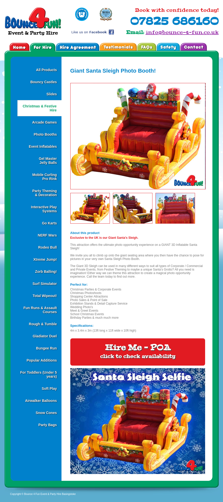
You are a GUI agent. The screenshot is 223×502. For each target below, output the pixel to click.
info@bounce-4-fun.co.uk (182, 32)
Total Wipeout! (45, 296)
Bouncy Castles (43, 82)
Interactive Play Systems (44, 209)
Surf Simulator (45, 284)
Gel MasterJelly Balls (48, 161)
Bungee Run (46, 348)
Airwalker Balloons (41, 401)
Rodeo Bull (47, 247)
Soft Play (49, 389)
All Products (46, 70)
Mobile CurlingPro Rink (44, 177)
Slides (51, 94)
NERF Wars (47, 235)
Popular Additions (41, 360)
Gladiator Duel (45, 336)
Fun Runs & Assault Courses (40, 310)
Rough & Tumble (43, 324)
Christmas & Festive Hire (40, 108)
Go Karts (49, 223)
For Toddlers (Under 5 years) (38, 374)
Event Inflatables (43, 146)
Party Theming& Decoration (44, 193)
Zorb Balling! (46, 272)
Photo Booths (45, 134)
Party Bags (47, 425)
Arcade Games (44, 122)
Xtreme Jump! (45, 259)
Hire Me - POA (137, 351)
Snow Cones (46, 413)
